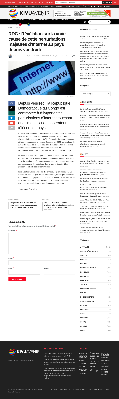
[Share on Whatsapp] (11, 113)
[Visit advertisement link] (82, 13)
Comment (12, 231)
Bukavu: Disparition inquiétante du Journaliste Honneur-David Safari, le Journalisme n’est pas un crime (92, 45)
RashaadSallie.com (14, 392)
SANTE (82, 313)
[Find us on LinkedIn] (91, 6)
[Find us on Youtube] (95, 6)
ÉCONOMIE (43, 19)
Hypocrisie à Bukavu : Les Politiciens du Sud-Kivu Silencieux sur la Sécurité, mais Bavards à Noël (94, 76)
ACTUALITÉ (19, 19)
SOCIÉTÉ (54, 19)
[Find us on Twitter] (86, 6)
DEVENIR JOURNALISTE (16, 6)
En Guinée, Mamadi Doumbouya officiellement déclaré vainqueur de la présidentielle (92, 144)
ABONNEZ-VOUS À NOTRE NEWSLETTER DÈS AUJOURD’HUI (39, 2)
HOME (10, 19)
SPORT (74, 19)
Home (10, 28)
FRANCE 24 (87, 102)
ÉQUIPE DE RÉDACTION (32, 6)
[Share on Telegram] (11, 119)
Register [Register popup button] (107, 6)
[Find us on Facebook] (83, 6)
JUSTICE (83, 284)
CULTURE (83, 264)
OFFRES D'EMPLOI (87, 301)
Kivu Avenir (19, 56)
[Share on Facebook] (11, 103)
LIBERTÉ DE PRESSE (88, 288)
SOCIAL (83, 322)
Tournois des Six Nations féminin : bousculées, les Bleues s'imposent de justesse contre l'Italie (93, 172)
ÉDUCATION (84, 276)
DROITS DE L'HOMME (88, 268)
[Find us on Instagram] (88, 6)
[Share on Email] (11, 124)
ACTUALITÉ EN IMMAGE (89, 251)
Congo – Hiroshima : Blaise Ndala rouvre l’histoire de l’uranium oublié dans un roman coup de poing (95, 135)
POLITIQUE (32, 19)
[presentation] (23, 280)
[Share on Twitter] (11, 108)
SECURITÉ (84, 318)
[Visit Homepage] (29, 13)
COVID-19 (12, 24)
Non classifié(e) (87, 297)
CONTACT (59, 6)
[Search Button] (109, 22)
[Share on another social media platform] (11, 129)
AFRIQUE (83, 255)
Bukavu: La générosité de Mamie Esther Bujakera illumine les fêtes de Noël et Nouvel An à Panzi (95, 67)
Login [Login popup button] (100, 6)
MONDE (83, 293)
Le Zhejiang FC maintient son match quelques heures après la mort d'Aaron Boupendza (93, 187)
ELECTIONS (84, 280)
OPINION (65, 19)
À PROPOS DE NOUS (47, 6)
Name (11, 258)
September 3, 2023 (33, 56)
